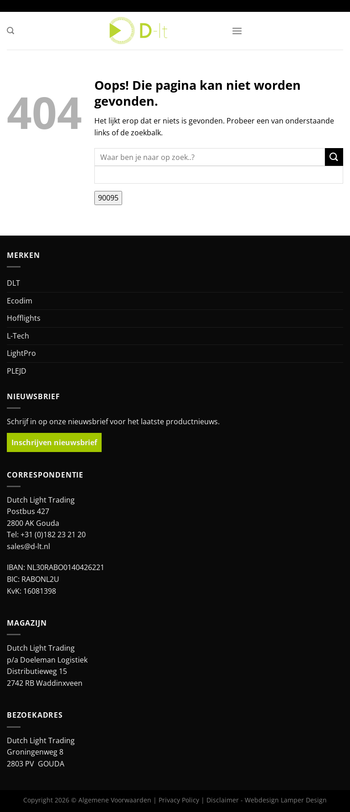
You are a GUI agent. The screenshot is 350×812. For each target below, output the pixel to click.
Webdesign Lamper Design (286, 800)
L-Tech (18, 336)
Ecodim (19, 301)
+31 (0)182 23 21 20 (53, 534)
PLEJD (16, 371)
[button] (10, 31)
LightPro (21, 353)
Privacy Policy (179, 800)
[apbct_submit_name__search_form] (108, 198)
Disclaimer (222, 800)
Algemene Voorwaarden (114, 800)
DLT (13, 283)
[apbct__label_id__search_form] (218, 175)
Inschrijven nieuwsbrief (54, 442)
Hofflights (24, 318)
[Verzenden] (334, 157)
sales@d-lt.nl (28, 546)
